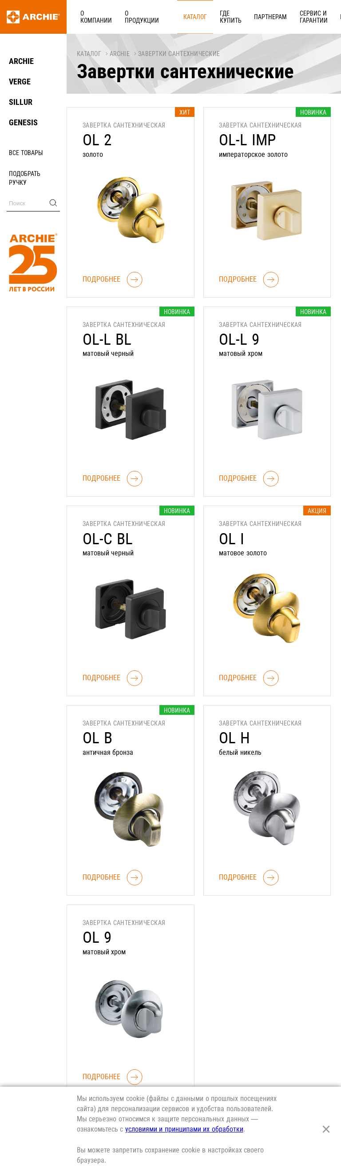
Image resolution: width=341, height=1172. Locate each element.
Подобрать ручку (24, 178)
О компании (92, 16)
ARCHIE (21, 61)
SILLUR (20, 102)
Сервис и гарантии (261, 16)
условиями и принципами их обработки (184, 1129)
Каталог (165, 16)
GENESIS (23, 122)
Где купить (193, 16)
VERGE (20, 81)
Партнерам (225, 16)
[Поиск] (33, 203)
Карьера (293, 16)
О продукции (131, 16)
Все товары (26, 152)
